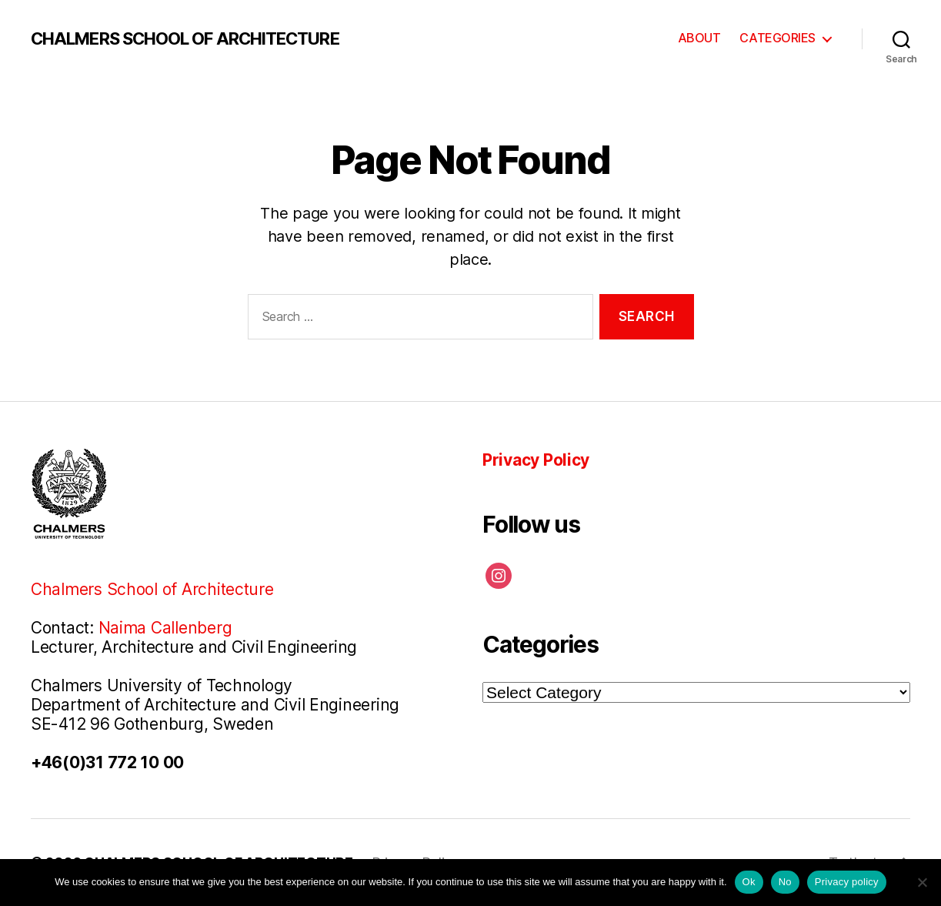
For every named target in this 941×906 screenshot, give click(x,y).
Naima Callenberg (165, 627)
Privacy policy (847, 882)
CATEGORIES (777, 38)
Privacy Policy (535, 460)
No (785, 882)
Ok (749, 882)
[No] (921, 882)
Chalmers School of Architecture (152, 589)
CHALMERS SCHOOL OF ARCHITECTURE (185, 38)
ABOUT (699, 38)
